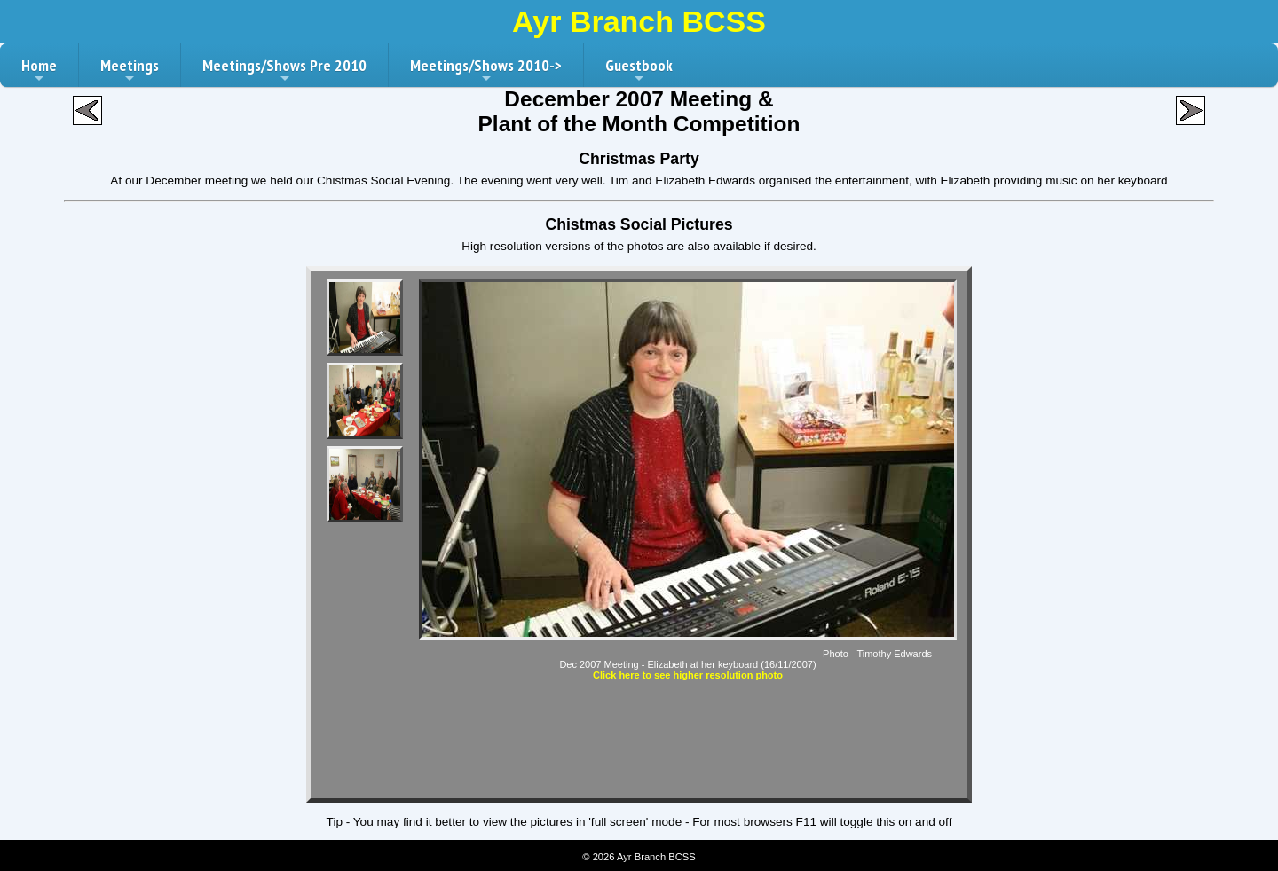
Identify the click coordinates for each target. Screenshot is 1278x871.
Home (39, 71)
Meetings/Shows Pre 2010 (284, 71)
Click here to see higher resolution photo (688, 675)
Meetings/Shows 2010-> (486, 71)
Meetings (129, 71)
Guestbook (639, 71)
